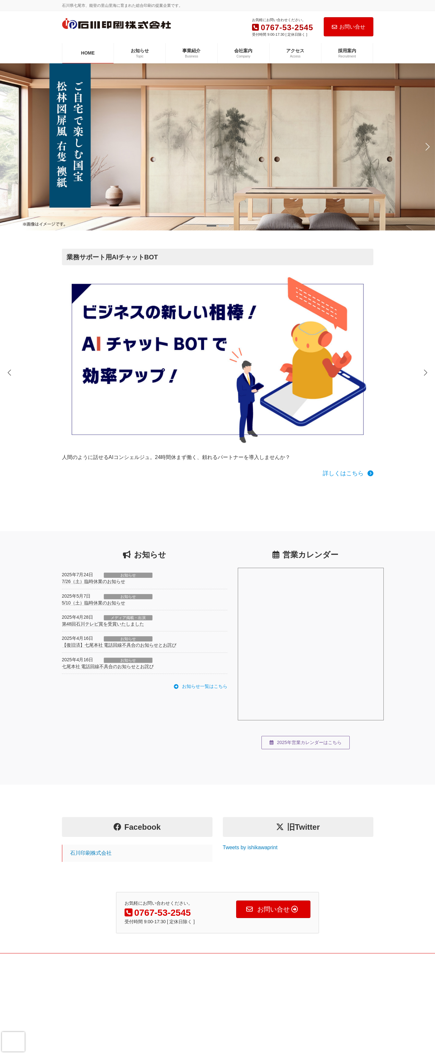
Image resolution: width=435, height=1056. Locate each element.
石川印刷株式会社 (91, 835)
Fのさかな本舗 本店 (297, 985)
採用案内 (73, 1030)
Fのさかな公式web (296, 973)
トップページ (77, 973)
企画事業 (180, 1007)
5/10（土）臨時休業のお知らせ (93, 585)
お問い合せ (348, 27)
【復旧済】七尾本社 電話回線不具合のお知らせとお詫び (119, 627)
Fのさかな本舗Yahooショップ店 (308, 996)
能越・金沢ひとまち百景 (301, 1030)
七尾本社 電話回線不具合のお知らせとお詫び (108, 649)
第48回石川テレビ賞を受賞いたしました (103, 606)
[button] (211, 226)
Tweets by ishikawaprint (250, 830)
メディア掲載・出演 (128, 600)
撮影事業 (180, 996)
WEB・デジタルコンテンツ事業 (200, 985)
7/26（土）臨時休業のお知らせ (93, 563)
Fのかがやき (291, 1007)
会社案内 (73, 1007)
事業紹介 (73, 996)
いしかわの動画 (293, 1018)
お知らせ (128, 557)
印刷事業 (180, 973)
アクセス (73, 1018)
